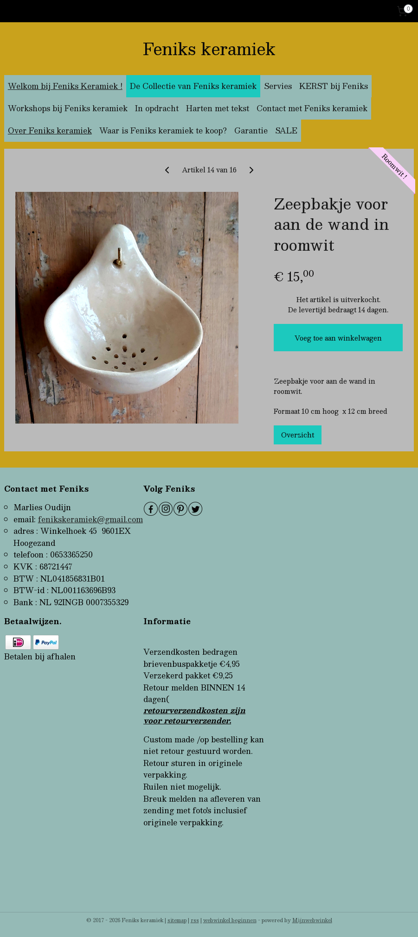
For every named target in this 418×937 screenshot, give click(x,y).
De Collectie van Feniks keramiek (193, 86)
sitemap (176, 920)
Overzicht (297, 434)
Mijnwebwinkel (312, 920)
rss (195, 920)
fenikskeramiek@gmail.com (90, 519)
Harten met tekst (217, 108)
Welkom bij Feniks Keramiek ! (65, 86)
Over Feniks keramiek (50, 130)
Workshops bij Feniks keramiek (68, 108)
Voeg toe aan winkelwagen (338, 337)
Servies (278, 86)
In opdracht (157, 108)
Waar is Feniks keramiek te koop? (163, 130)
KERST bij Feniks (333, 86)
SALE (286, 130)
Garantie (251, 130)
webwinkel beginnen (230, 920)
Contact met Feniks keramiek (312, 108)
